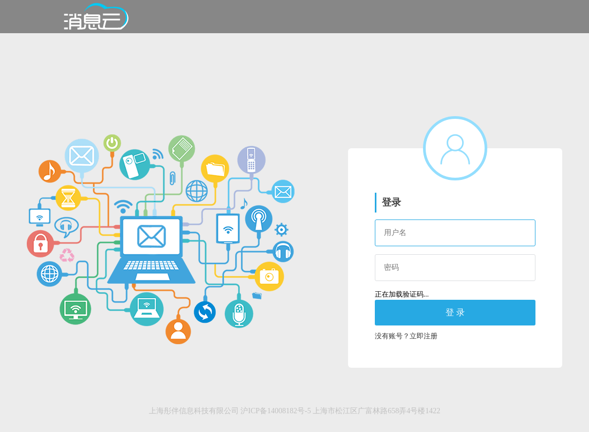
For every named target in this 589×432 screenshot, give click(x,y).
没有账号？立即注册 (406, 336)
